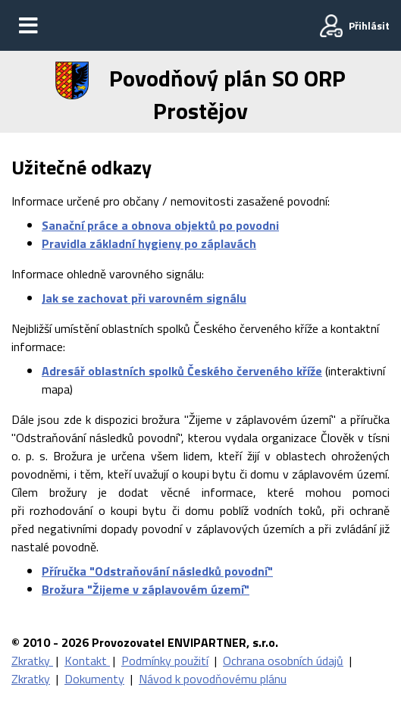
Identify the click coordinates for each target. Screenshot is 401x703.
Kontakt (87, 660)
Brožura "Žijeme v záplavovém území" (145, 589)
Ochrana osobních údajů (283, 660)
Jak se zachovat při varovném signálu (144, 298)
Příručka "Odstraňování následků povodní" (157, 571)
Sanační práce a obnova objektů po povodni (160, 225)
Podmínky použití (164, 660)
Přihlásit (369, 25)
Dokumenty (94, 679)
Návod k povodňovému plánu (213, 679)
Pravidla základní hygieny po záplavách (149, 243)
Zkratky (32, 660)
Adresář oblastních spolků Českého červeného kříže (182, 371)
